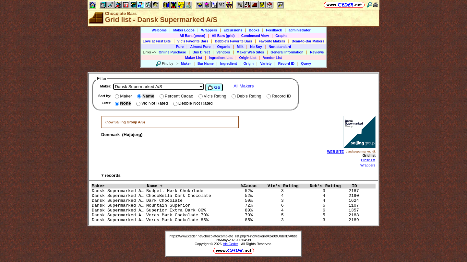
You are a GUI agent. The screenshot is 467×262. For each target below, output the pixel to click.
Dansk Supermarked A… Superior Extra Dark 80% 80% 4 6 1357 (227, 210)
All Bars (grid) (223, 36)
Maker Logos (184, 30)
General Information (286, 52)
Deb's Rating (329, 186)
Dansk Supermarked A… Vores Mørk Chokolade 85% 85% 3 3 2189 (227, 220)
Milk (240, 47)
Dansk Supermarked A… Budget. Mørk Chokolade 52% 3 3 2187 (227, 190)
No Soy (256, 47)
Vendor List (272, 58)
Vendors (223, 52)
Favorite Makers (272, 41)
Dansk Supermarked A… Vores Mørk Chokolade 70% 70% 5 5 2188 (227, 215)
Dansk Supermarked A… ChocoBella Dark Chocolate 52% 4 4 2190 (227, 195)
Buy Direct (201, 52)
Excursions (233, 30)
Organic (223, 47)
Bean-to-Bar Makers (308, 41)
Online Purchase (172, 52)
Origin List (248, 58)
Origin (249, 63)
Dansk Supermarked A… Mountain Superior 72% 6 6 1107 (227, 205)
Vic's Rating (287, 186)
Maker (186, 63)
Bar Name (206, 63)
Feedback (274, 30)
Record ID (286, 63)
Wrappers (209, 30)
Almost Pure (200, 47)
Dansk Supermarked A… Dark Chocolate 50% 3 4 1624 (227, 200)
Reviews (317, 52)
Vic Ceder (230, 244)
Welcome (159, 30)
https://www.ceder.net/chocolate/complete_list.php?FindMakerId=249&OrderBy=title (234, 236)
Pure (180, 47)
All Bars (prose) (192, 36)
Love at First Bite (157, 41)
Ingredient (228, 63)
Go (214, 87)
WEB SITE (335, 152)
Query (306, 63)
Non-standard (280, 47)
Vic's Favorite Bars (192, 41)
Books (254, 30)
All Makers (244, 86)
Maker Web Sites (250, 52)
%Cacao (252, 186)
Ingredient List (221, 58)
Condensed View (255, 36)
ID (357, 186)
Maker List (193, 58)
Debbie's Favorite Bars (233, 41)
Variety (265, 63)
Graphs (281, 36)
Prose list (368, 160)
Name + (192, 186)
